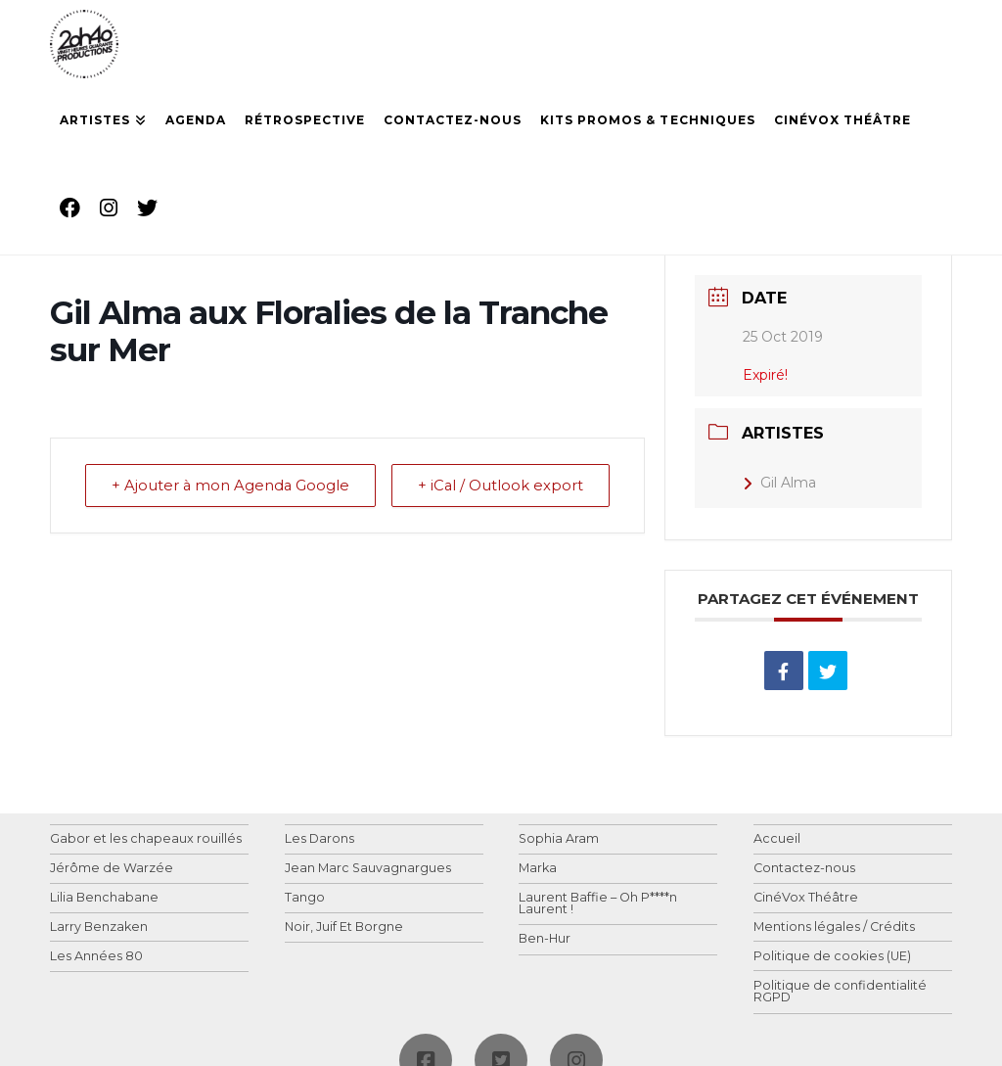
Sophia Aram (559, 839)
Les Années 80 (96, 956)
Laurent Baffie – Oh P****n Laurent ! (598, 904)
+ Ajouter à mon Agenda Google (190, 499)
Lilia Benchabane (104, 898)
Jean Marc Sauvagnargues (368, 868)
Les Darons (319, 839)
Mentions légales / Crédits (834, 927)
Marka (538, 868)
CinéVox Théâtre (805, 898)
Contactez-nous (804, 868)
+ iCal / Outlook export (563, 499)
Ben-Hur (544, 939)
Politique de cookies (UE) (832, 956)
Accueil (776, 839)
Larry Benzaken (99, 927)
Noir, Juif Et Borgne (344, 927)
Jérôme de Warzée (111, 868)
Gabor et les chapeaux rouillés (146, 839)
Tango (305, 898)
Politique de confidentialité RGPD (840, 992)
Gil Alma (779, 482)
